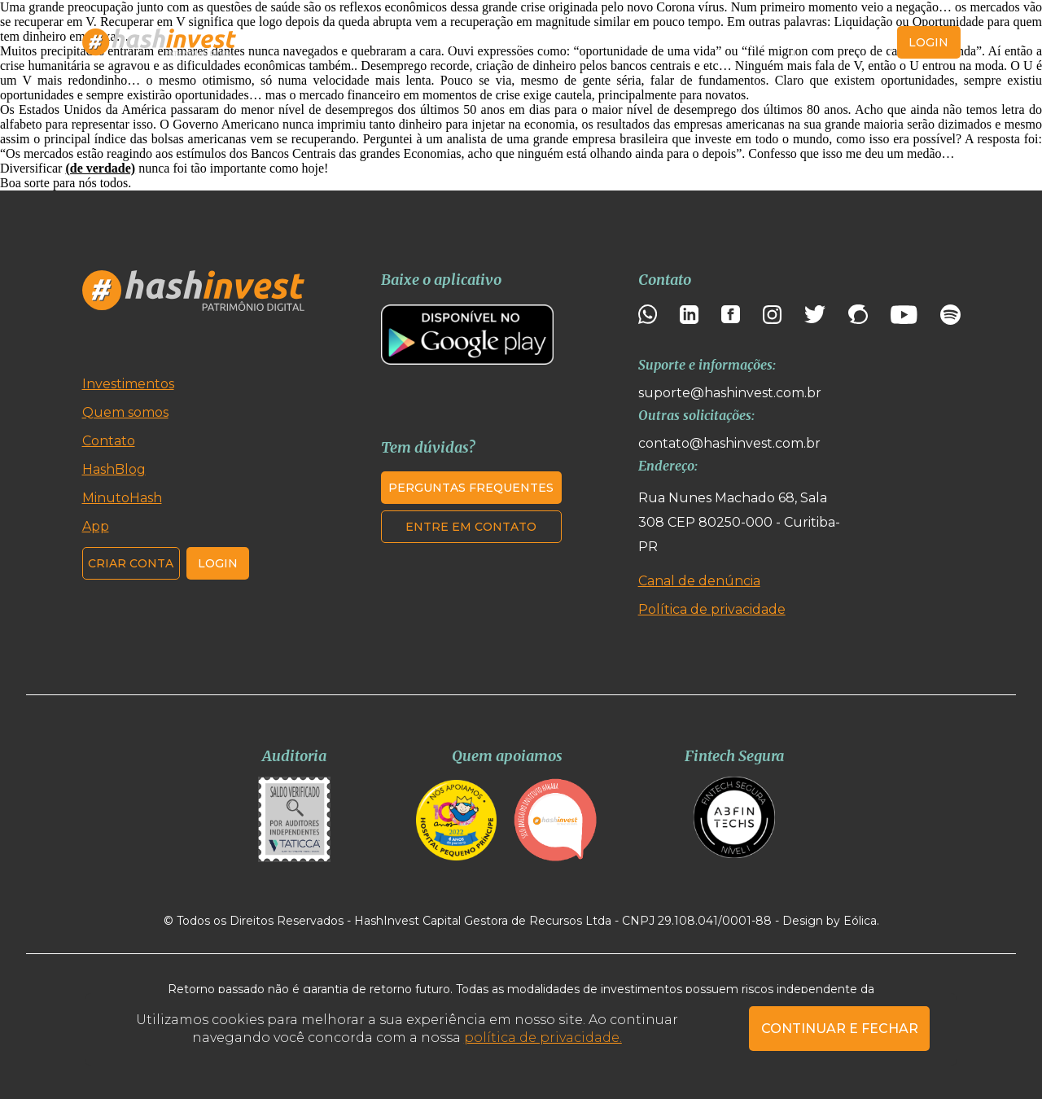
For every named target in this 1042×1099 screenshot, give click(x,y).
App (686, 42)
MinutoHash (612, 42)
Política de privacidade (712, 609)
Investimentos (314, 42)
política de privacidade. (543, 1037)
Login (218, 563)
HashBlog (520, 42)
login (928, 42)
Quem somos (424, 42)
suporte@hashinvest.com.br (729, 393)
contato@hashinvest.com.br (729, 443)
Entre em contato (470, 526)
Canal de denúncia (699, 581)
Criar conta (842, 42)
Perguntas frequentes (471, 487)
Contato (746, 42)
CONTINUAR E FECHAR (839, 1028)
